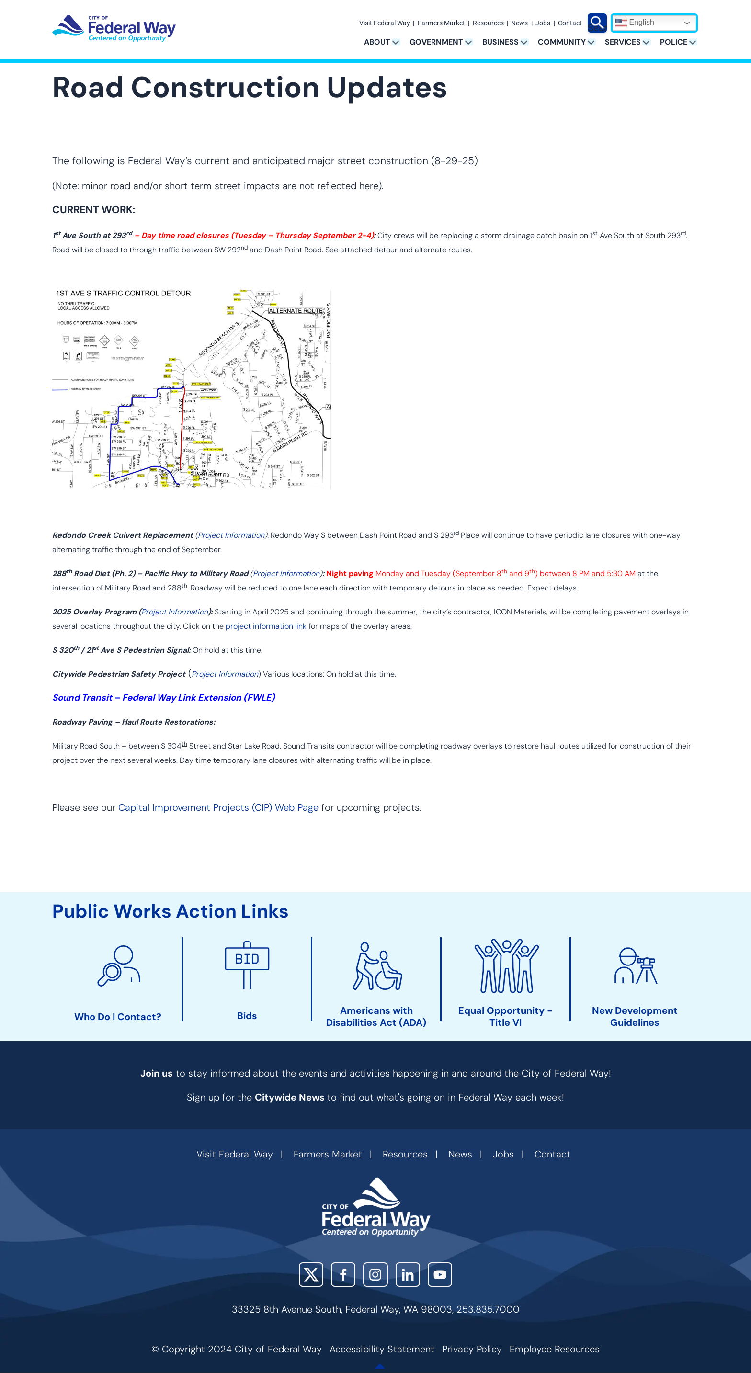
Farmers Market (441, 23)
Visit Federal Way (384, 23)
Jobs (542, 23)
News (519, 23)
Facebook (343, 1274)
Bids (247, 1016)
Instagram (375, 1274)
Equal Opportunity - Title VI (505, 1017)
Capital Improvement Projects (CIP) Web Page (218, 807)
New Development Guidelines (635, 1017)
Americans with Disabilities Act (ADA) (376, 1017)
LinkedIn (407, 1274)
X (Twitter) (311, 1274)
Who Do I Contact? (117, 1017)
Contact (570, 23)
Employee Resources (555, 1349)
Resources (488, 23)
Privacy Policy (472, 1349)
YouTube (439, 1274)
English (634, 23)
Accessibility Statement (382, 1349)
